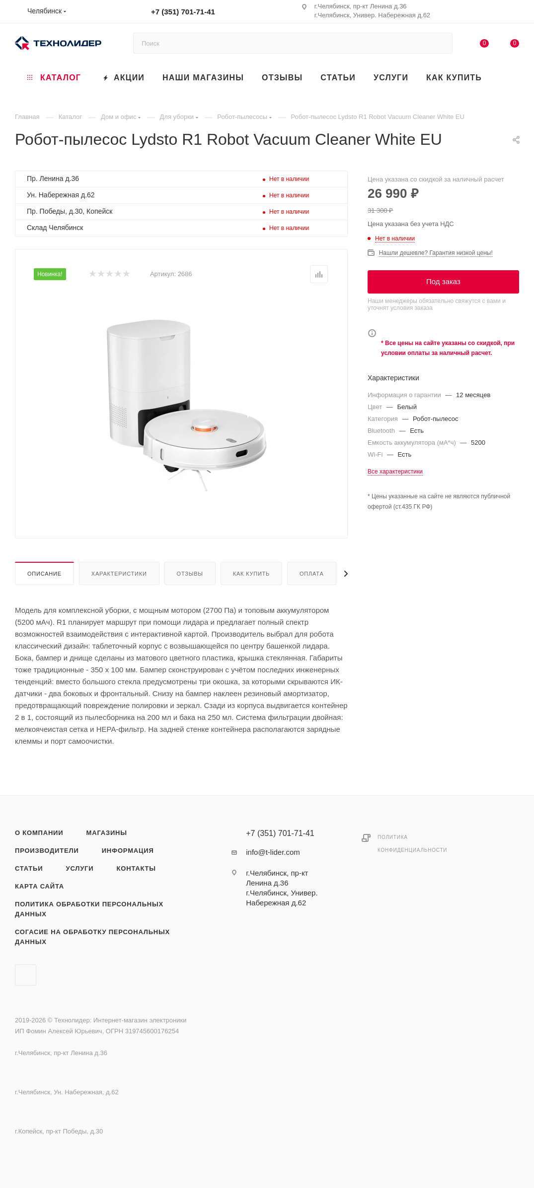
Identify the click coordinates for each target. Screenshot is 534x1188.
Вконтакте (25, 975)
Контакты (136, 868)
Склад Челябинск (55, 228)
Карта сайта (39, 886)
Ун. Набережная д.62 (61, 195)
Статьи (29, 868)
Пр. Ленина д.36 (53, 178)
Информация (128, 850)
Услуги (80, 868)
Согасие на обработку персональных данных (92, 937)
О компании (39, 832)
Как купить (251, 574)
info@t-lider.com (273, 852)
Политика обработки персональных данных (89, 909)
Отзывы (190, 574)
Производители (47, 850)
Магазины (106, 832)
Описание (44, 574)
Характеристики (119, 574)
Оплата (312, 574)
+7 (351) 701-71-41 (183, 11)
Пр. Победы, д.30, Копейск (69, 211)
